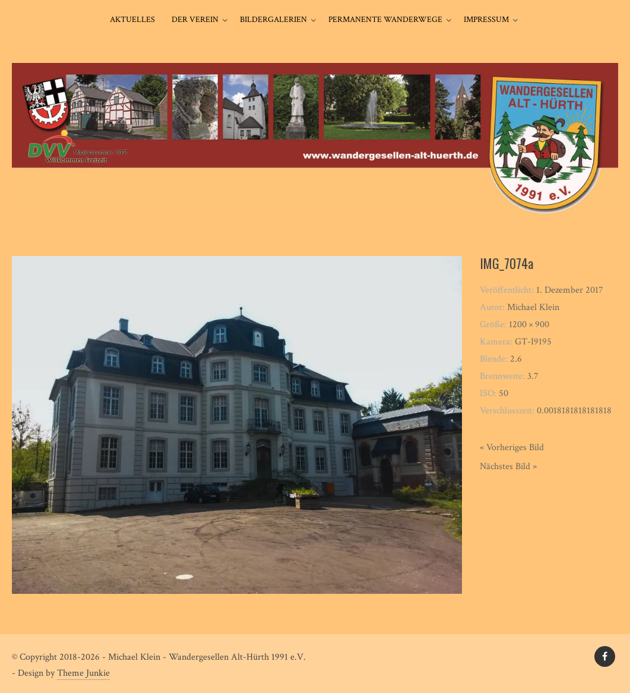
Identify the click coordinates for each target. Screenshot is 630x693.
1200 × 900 (529, 324)
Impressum (486, 19)
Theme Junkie (83, 673)
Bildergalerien (273, 19)
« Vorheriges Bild (512, 447)
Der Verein (195, 19)
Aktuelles (132, 19)
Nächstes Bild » (508, 466)
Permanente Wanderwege (385, 19)
